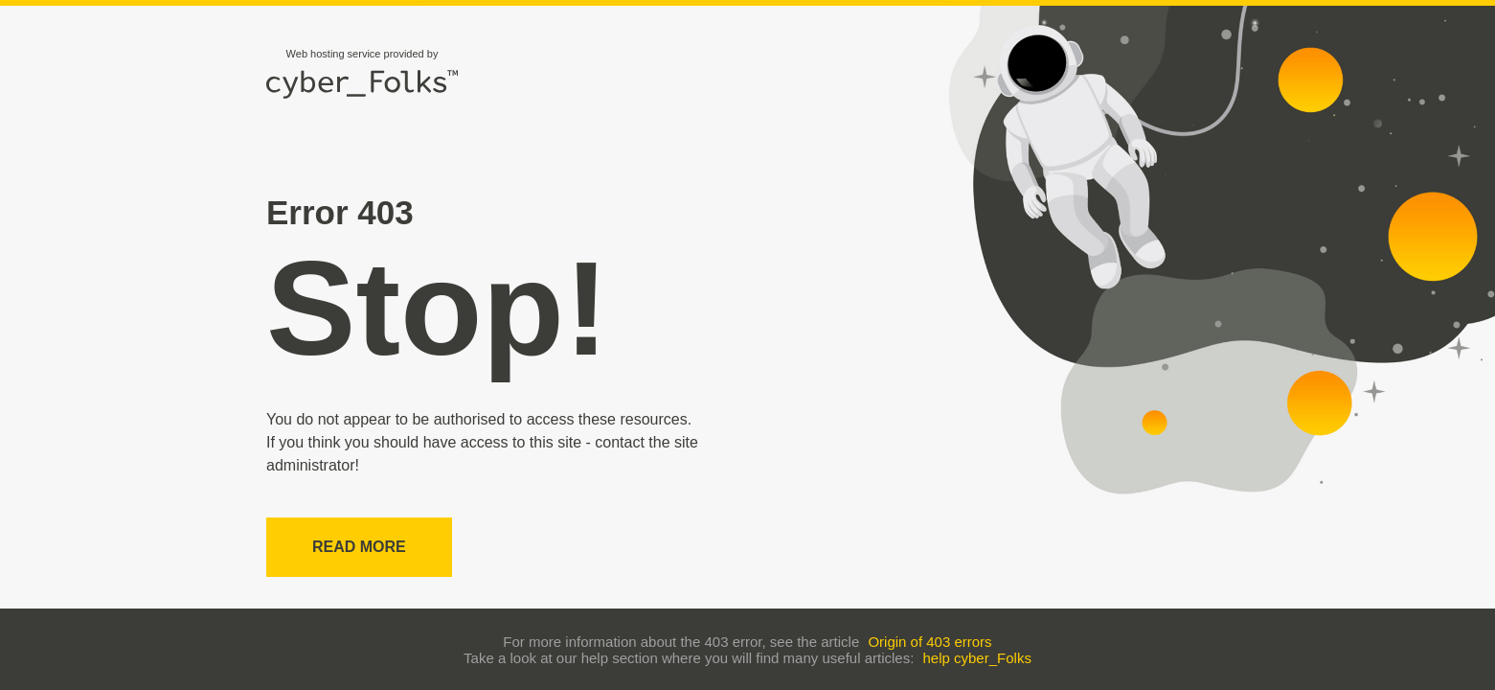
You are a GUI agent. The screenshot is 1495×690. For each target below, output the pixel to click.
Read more (359, 547)
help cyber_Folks (977, 658)
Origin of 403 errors (929, 641)
